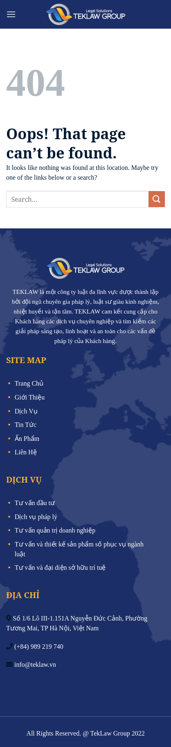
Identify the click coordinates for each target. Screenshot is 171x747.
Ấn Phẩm (27, 438)
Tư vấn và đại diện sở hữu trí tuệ (60, 567)
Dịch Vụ (26, 411)
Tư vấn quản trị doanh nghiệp (55, 530)
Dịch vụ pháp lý (36, 516)
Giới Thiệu (30, 397)
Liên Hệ (26, 452)
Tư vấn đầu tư (35, 502)
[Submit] (156, 199)
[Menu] (11, 14)
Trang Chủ (29, 383)
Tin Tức (25, 424)
